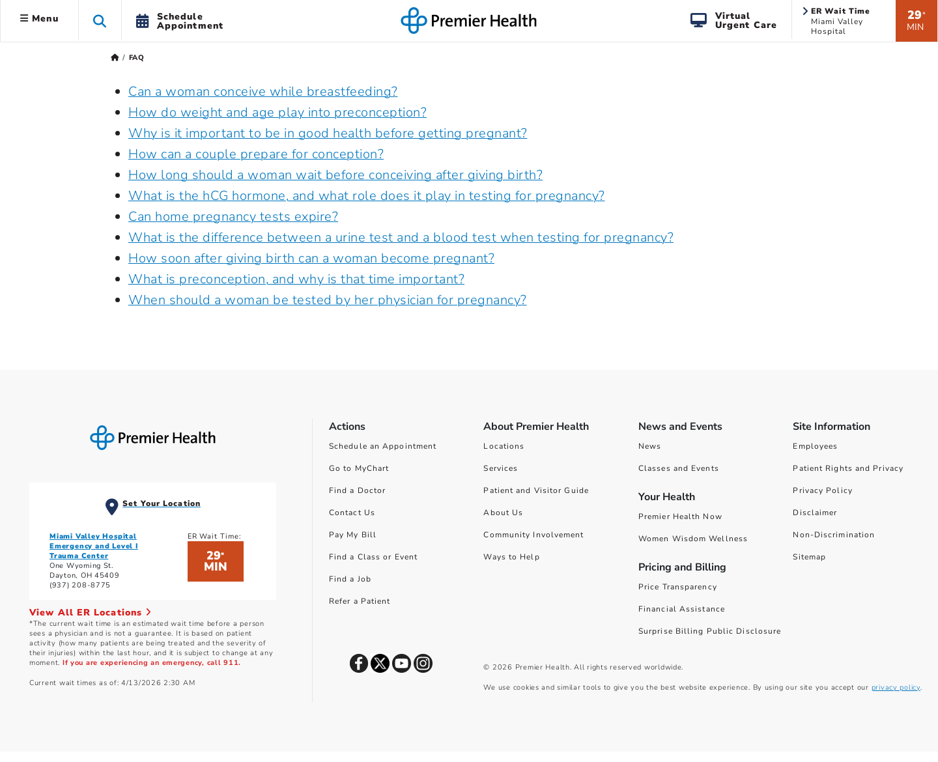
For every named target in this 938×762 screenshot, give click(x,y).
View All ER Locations (90, 612)
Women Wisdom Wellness (693, 538)
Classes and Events (678, 468)
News (649, 446)
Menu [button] (39, 18)
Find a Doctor (357, 490)
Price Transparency (677, 587)
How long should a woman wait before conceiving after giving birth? (335, 175)
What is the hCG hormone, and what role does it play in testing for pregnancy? (366, 196)
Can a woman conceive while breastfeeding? (263, 91)
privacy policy (896, 687)
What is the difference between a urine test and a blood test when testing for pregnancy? (401, 237)
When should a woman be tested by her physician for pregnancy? (327, 300)
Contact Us (352, 512)
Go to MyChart (359, 468)
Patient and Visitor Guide (536, 490)
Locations (503, 446)
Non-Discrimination (834, 534)
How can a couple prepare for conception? (256, 154)
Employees (815, 446)
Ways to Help (511, 557)
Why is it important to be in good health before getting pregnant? (328, 133)
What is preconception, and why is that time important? (296, 279)
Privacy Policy (822, 490)
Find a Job (350, 579)
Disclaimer (815, 512)
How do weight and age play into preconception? (277, 112)
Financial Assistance (681, 609)
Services (500, 468)
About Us (503, 512)
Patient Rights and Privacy (848, 468)
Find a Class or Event (373, 557)
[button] (100, 20)
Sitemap (809, 557)
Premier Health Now (680, 516)
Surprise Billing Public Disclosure (709, 631)
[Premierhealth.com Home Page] (115, 58)
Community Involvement (533, 534)
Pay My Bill (353, 534)
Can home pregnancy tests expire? (233, 216)
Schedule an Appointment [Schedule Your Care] (382, 446)
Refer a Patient (360, 601)
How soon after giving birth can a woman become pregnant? (311, 258)
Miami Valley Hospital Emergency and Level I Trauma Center (94, 546)
